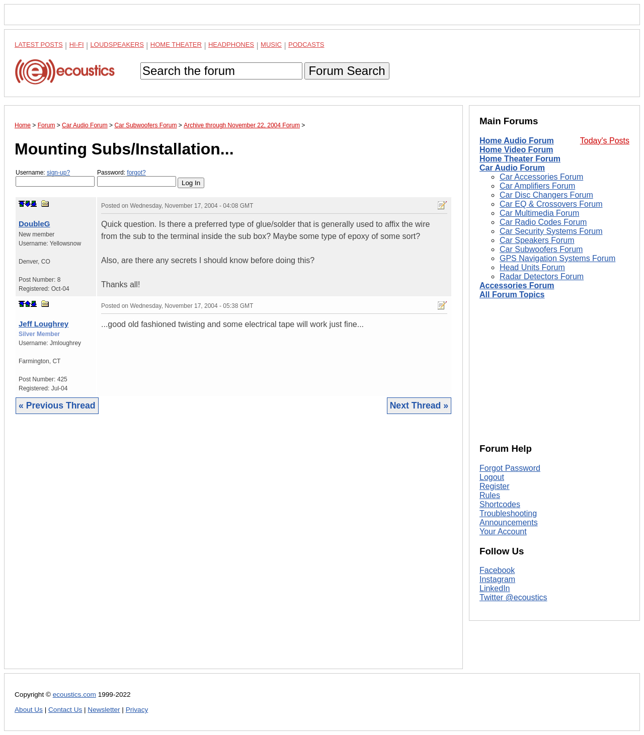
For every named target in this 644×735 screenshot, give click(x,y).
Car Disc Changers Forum (546, 195)
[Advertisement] (233, 549)
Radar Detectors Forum (542, 276)
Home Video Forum (516, 149)
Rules (489, 495)
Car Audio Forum (512, 168)
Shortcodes (499, 504)
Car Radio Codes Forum (543, 222)
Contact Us (65, 709)
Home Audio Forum (516, 140)
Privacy (137, 709)
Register (494, 486)
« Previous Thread (57, 405)
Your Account (503, 531)
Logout (491, 477)
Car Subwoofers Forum (541, 249)
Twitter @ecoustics (513, 597)
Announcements (508, 522)
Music (271, 44)
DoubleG (34, 223)
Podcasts (306, 44)
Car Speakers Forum (537, 240)
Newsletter (104, 709)
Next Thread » (419, 405)
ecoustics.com (74, 694)
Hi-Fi (76, 44)
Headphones (231, 44)
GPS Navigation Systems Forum (557, 258)
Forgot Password (509, 468)
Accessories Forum (516, 285)
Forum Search (346, 70)
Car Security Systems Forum (551, 231)
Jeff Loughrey (43, 323)
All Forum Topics (511, 294)
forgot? (136, 172)
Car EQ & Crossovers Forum (551, 204)
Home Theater (176, 44)
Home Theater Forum (519, 158)
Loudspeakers (117, 44)
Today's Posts (604, 140)
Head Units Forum (532, 267)
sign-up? (58, 172)
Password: (136, 178)
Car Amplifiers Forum (537, 186)
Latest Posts (39, 44)
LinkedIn (494, 588)
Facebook (497, 570)
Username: (55, 178)
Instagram (497, 579)
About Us (29, 709)
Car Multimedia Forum (539, 213)
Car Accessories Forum (541, 177)
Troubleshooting (508, 513)
